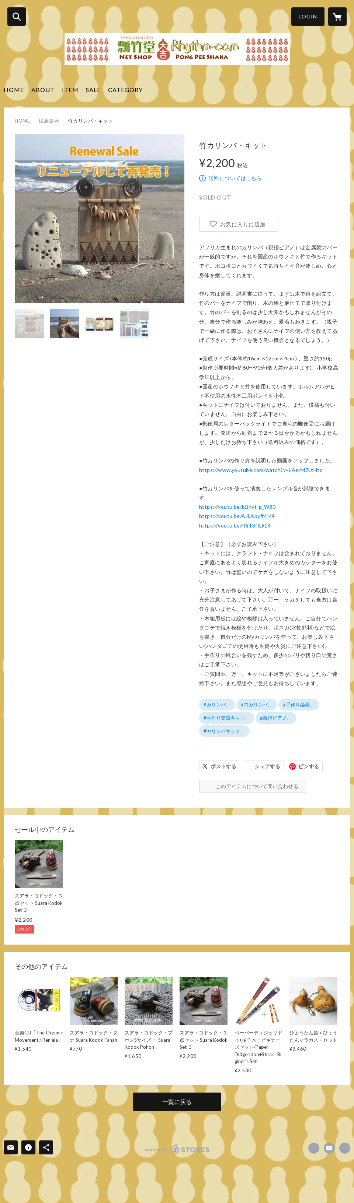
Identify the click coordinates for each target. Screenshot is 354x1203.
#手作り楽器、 (299, 705)
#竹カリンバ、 (257, 705)
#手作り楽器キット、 (227, 718)
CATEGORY (125, 89)
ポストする (223, 766)
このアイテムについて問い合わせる (257, 786)
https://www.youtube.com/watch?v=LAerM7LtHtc (260, 470)
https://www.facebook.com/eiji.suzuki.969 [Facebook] (313, 1148)
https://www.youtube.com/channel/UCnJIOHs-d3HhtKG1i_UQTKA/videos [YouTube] (329, 1148)
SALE (93, 89)
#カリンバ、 (217, 705)
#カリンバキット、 (224, 731)
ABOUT (43, 89)
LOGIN (308, 16)
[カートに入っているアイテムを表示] (337, 16)
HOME (14, 89)
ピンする (308, 766)
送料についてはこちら (235, 178)
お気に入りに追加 (243, 224)
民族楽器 (49, 121)
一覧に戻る (177, 1101)
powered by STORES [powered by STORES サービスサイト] (177, 1149)
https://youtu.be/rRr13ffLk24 (235, 525)
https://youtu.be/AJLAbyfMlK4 (237, 516)
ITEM (70, 89)
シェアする (267, 766)
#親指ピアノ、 (276, 718)
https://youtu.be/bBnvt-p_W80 (237, 507)
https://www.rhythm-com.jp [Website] (344, 1148)
